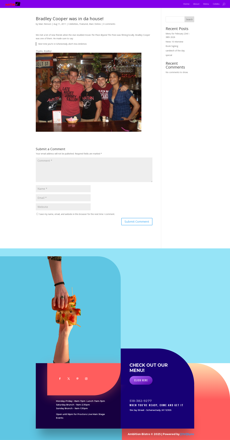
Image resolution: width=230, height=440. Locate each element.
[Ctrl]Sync (187, 434)
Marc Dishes (95, 24)
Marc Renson (45, 24)
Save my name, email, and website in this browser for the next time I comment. (77, 214)
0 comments (109, 24)
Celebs (216, 4)
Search (189, 19)
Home (186, 4)
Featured (83, 24)
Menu (206, 4)
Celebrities (73, 24)
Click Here (141, 380)
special (169, 55)
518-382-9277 (141, 401)
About (196, 4)
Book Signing (172, 46)
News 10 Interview (174, 41)
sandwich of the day (175, 50)
